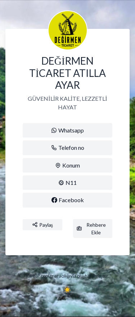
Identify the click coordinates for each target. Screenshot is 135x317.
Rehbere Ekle (91, 228)
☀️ (67, 289)
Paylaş (42, 225)
